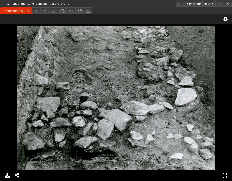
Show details (18, 11)
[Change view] (62, 10)
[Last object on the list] (219, 3)
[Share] (45, 10)
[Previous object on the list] (193, 3)
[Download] (36, 10)
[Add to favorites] (53, 10)
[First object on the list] (180, 3)
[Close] (228, 3)
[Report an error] (88, 10)
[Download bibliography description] (71, 10)
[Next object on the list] (208, 3)
